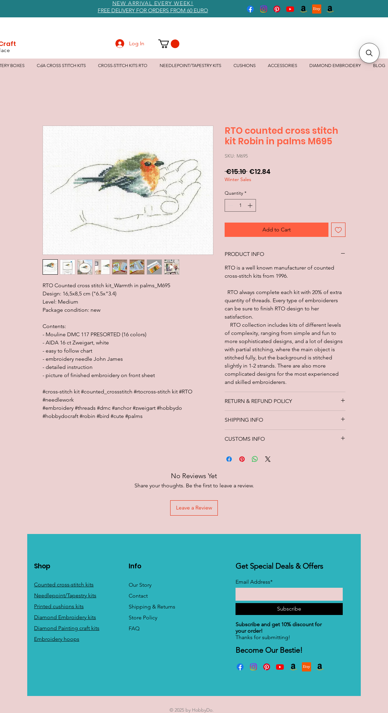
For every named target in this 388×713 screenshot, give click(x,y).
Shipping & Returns (152, 606)
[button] (168, 43)
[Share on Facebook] (229, 459)
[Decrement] (230, 205)
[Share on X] (268, 459)
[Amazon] (303, 9)
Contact (138, 596)
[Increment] (250, 205)
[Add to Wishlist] (338, 230)
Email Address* (254, 582)
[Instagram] (263, 9)
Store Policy (143, 617)
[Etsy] (316, 9)
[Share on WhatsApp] (255, 459)
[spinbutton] (240, 205)
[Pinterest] (276, 9)
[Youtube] (290, 9)
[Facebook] (250, 9)
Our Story (140, 585)
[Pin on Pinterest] (242, 459)
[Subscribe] (289, 609)
